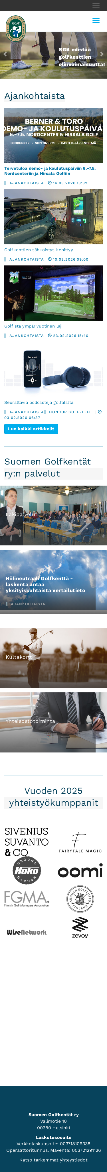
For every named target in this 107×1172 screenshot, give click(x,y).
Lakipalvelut (21, 514)
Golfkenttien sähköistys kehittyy (38, 249)
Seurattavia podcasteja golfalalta (38, 402)
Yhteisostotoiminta (30, 721)
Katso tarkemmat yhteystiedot (53, 1160)
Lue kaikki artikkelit (31, 428)
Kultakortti (20, 657)
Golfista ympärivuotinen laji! (34, 326)
